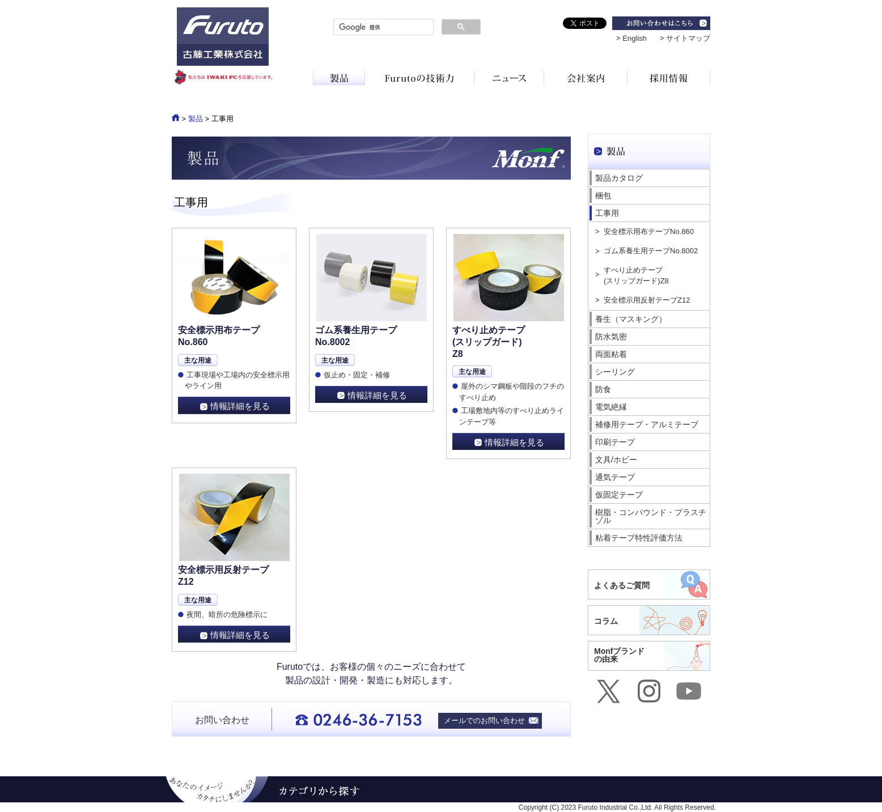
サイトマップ (688, 38)
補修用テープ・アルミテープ (646, 424)
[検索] (382, 27)
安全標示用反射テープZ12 (647, 300)
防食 (603, 389)
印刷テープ (615, 442)
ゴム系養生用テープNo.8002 (651, 250)
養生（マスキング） (631, 319)
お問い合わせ (222, 720)
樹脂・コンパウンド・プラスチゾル (650, 516)
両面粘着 (611, 354)
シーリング (615, 371)
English (634, 38)
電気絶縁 (611, 406)
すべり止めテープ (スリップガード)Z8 (636, 275)
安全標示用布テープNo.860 (649, 231)
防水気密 (611, 336)
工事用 (607, 213)
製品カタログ (619, 177)
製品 (195, 118)
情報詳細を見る (240, 406)
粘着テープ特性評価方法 (638, 537)
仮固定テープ (619, 494)
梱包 (603, 195)
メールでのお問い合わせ (484, 720)
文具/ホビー (616, 459)
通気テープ (615, 477)
